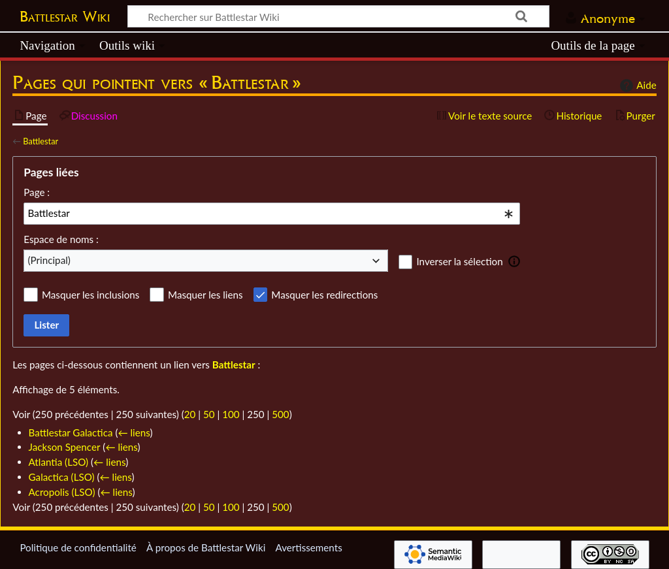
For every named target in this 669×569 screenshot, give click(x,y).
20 (190, 414)
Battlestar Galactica (71, 432)
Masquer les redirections (324, 295)
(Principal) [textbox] (49, 260)
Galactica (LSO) (62, 477)
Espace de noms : (61, 239)
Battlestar (40, 141)
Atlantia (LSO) (59, 462)
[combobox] (272, 214)
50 (209, 414)
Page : (37, 192)
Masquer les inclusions (90, 295)
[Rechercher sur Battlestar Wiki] (338, 16)
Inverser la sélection (459, 261)
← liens (134, 432)
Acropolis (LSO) (62, 492)
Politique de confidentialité (78, 547)
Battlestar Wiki (65, 16)
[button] (514, 261)
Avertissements (308, 547)
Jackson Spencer (65, 447)
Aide (636, 85)
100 (230, 414)
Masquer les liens (205, 295)
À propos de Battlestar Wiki (205, 547)
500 (280, 414)
